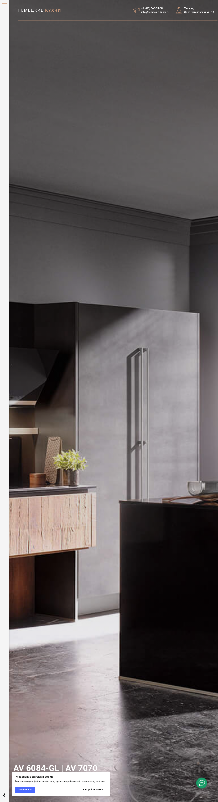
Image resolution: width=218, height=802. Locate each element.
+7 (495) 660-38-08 (152, 8)
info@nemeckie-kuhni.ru (155, 12)
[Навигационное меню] (4, 5)
